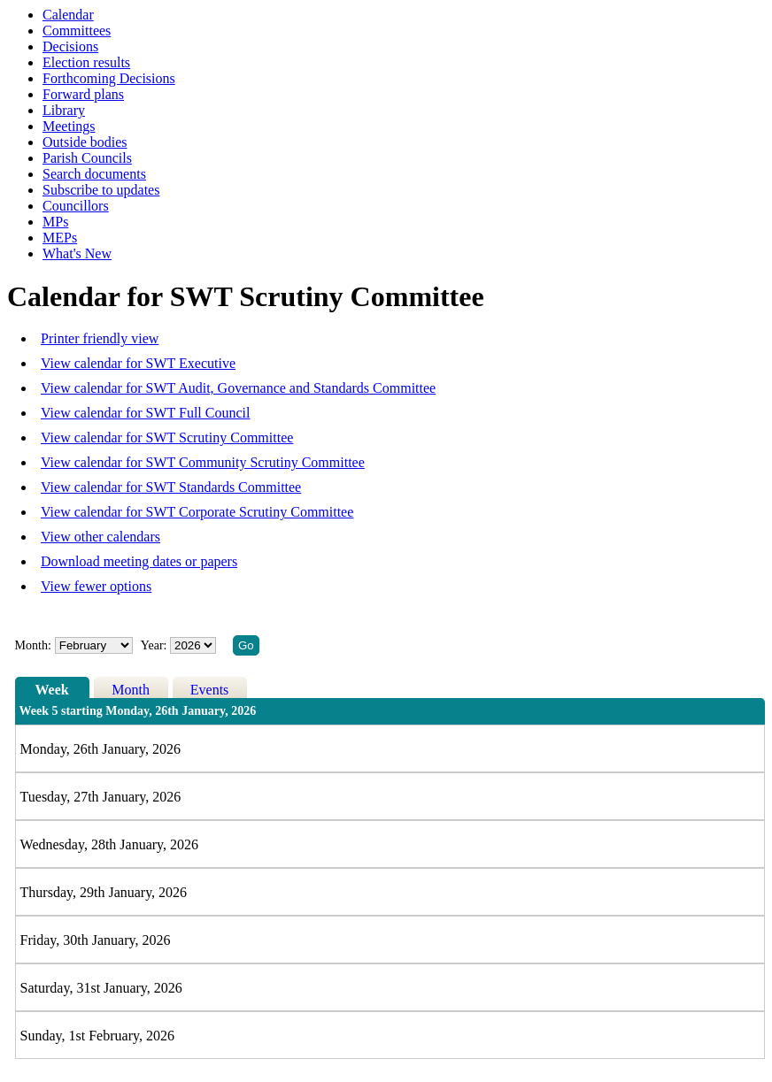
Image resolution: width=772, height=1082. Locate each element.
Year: (155, 645)
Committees (76, 30)
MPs (55, 221)
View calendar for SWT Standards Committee (171, 487)
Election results (86, 62)
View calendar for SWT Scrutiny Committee (167, 437)
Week (51, 689)
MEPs (59, 237)
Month (131, 689)
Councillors (75, 205)
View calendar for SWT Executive (138, 363)
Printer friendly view (99, 338)
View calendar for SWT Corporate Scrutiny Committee (197, 511)
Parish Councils (87, 157)
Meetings (69, 126)
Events (209, 689)
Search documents (94, 173)
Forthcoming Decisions (108, 78)
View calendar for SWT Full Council (145, 412)
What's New (77, 253)
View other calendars (100, 536)
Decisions (70, 46)
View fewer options (96, 586)
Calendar (68, 14)
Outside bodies (84, 142)
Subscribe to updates (100, 189)
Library (63, 110)
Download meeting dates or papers (139, 561)
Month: (33, 645)
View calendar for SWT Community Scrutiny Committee (203, 462)
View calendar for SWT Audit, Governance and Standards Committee (238, 387)
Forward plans (83, 94)
